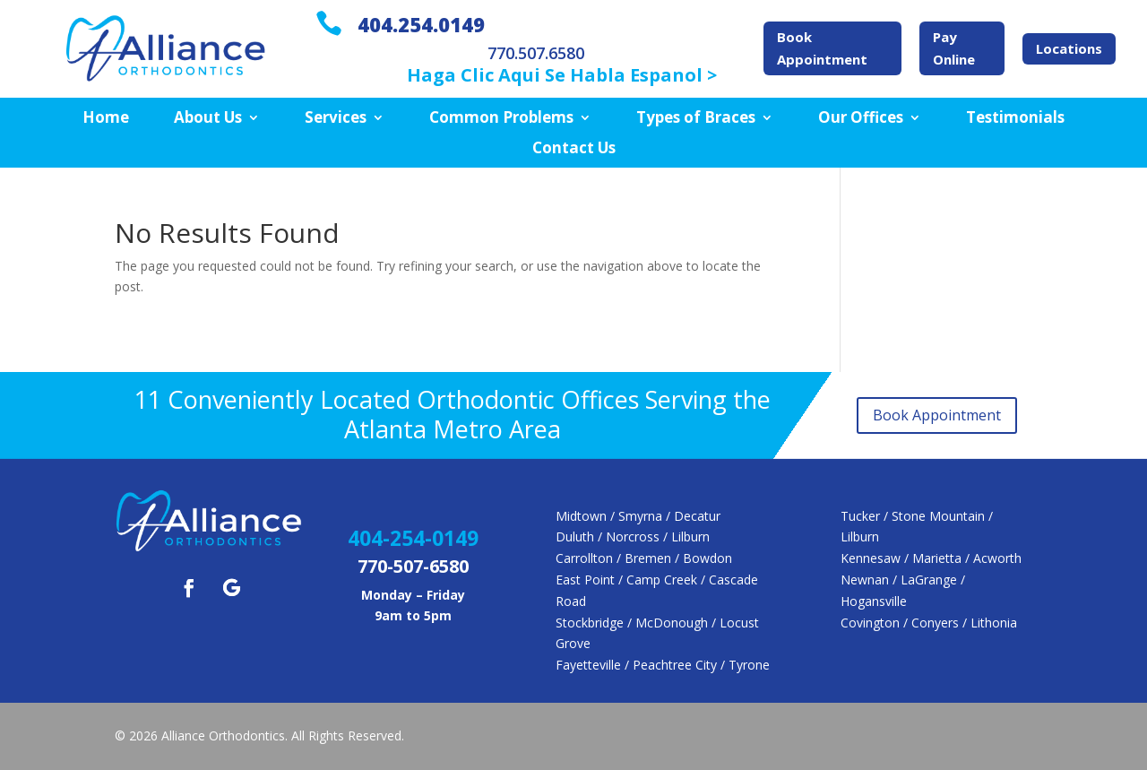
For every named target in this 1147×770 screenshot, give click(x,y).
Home (105, 118)
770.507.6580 (535, 53)
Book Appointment (822, 48)
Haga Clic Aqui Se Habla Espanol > (562, 75)
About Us (208, 118)
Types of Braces (695, 118)
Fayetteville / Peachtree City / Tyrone (663, 664)
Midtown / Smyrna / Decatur (638, 515)
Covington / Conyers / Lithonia (929, 622)
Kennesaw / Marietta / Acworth (931, 558)
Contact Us (574, 149)
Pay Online (954, 48)
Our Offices (860, 118)
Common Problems (501, 118)
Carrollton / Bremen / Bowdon (644, 558)
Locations (1069, 48)
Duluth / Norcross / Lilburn (633, 536)
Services (336, 118)
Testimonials (1015, 118)
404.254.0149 (421, 24)
